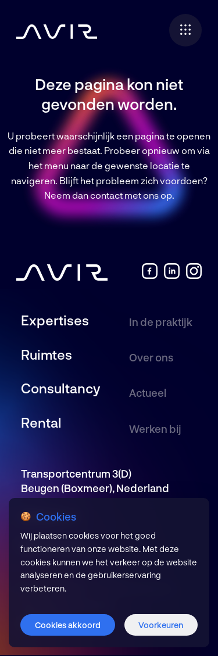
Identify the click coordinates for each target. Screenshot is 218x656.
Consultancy (60, 388)
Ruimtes (46, 354)
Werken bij (155, 428)
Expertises (55, 320)
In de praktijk (160, 322)
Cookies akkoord (68, 625)
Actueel (147, 392)
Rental (41, 422)
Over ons (151, 357)
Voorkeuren (160, 625)
